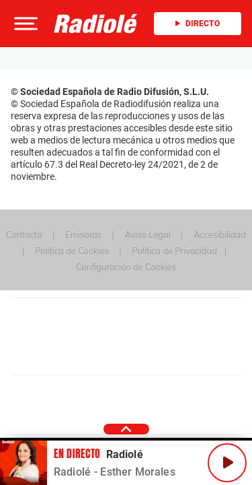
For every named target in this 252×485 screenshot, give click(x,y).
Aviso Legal (147, 234)
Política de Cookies (72, 250)
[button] (24, 23)
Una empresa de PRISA (126, 327)
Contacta (24, 234)
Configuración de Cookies (126, 266)
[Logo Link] (96, 23)
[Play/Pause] (227, 462)
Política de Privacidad (174, 250)
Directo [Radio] (197, 23)
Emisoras (83, 234)
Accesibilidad (220, 234)
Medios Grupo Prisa (127, 360)
